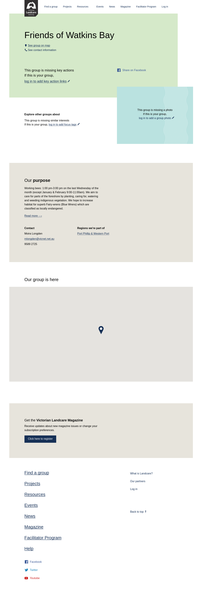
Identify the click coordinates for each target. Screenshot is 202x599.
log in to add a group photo (155, 118)
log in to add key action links (45, 81)
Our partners (137, 481)
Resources (82, 6)
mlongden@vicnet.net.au (39, 238)
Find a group (51, 6)
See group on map (39, 45)
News (112, 6)
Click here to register (40, 438)
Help (28, 548)
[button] (101, 330)
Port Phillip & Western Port (93, 233)
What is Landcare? (141, 473)
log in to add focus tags (63, 124)
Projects (67, 6)
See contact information (42, 50)
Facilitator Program (146, 6)
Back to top (138, 511)
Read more (33, 215)
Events (100, 6)
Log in (165, 6)
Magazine (125, 6)
